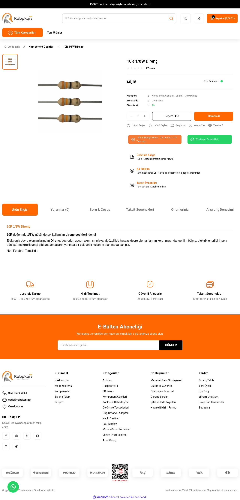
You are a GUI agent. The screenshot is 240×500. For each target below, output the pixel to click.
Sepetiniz (204, 407)
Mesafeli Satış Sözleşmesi (166, 380)
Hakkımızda (62, 380)
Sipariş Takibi (206, 380)
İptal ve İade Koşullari (163, 402)
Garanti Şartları (159, 396)
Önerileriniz (180, 210)
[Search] (119, 18)
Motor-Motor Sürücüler (116, 429)
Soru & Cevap (100, 210)
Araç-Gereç (109, 440)
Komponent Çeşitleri (163, 95)
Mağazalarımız (64, 386)
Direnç (179, 95)
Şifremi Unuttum (208, 396)
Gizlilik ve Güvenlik (161, 386)
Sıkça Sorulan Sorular (211, 402)
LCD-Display (110, 424)
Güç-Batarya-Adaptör (115, 413)
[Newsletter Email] (120, 345)
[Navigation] (22, 32)
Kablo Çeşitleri (111, 418)
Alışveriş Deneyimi (220, 210)
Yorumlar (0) (60, 210)
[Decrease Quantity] (130, 116)
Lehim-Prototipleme (115, 434)
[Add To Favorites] (136, 126)
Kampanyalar (62, 391)
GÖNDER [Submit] (171, 345)
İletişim (59, 402)
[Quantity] (138, 116)
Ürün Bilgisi (20, 210)
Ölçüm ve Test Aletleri (116, 407)
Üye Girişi (204, 391)
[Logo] (17, 18)
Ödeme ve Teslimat (162, 391)
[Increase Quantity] (146, 116)
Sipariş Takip (62, 396)
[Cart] (222, 18)
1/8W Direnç (191, 95)
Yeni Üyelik (205, 386)
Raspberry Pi (110, 386)
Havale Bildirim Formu (163, 407)
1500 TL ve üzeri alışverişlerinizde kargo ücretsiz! (120, 4)
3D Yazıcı (108, 391)
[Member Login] (199, 18)
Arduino (107, 380)
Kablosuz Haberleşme (116, 402)
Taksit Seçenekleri (140, 210)
